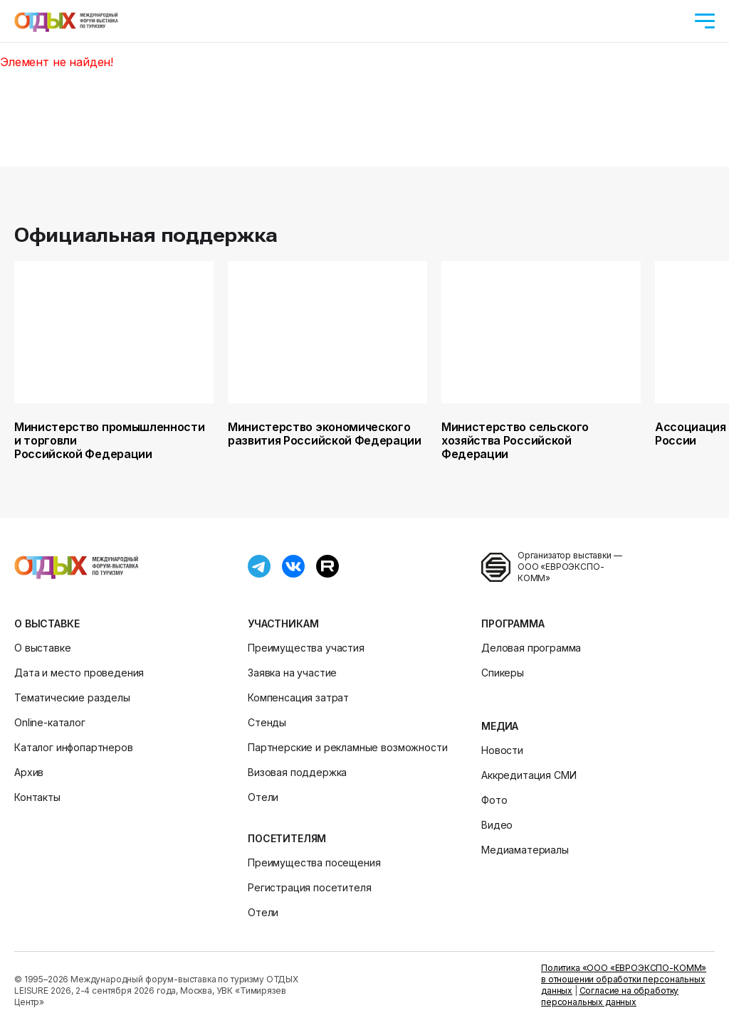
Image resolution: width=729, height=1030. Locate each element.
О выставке (46, 623)
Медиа (499, 726)
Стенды (267, 722)
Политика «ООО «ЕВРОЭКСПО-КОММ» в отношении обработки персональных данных (623, 979)
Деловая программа (531, 648)
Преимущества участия (306, 648)
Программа (513, 623)
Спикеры (502, 673)
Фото (494, 800)
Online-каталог (49, 722)
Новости (502, 750)
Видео (497, 825)
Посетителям (287, 838)
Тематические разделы (72, 697)
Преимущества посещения (314, 862)
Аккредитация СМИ (528, 775)
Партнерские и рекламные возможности (347, 747)
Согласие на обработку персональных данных (609, 996)
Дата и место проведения (79, 673)
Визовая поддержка (297, 772)
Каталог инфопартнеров (73, 747)
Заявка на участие (292, 673)
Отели (263, 797)
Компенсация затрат (298, 697)
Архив (28, 772)
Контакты (37, 797)
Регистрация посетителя (309, 887)
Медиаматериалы (525, 850)
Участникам (283, 623)
